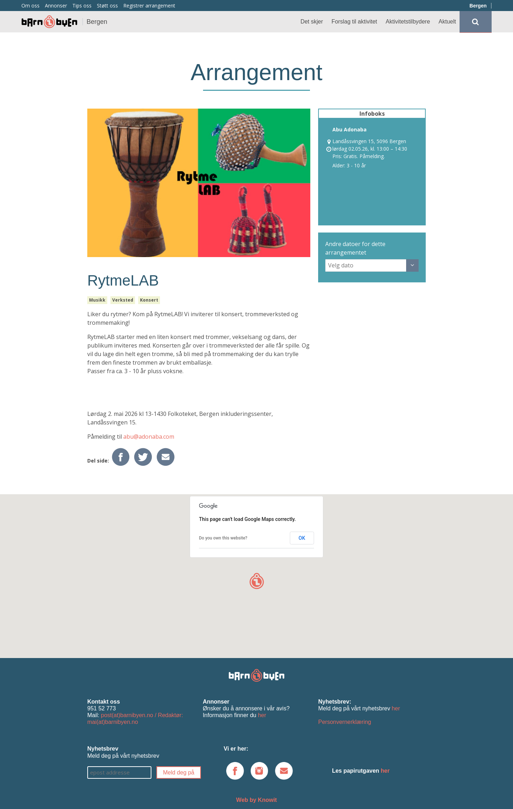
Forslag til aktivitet (354, 22)
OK (302, 538)
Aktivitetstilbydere (408, 22)
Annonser (56, 5)
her (262, 715)
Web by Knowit (256, 800)
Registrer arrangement (149, 5)
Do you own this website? (223, 538)
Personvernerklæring (344, 722)
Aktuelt (447, 22)
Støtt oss (107, 5)
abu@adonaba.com (148, 436)
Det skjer (311, 22)
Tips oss (82, 5)
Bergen (478, 6)
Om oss (30, 5)
